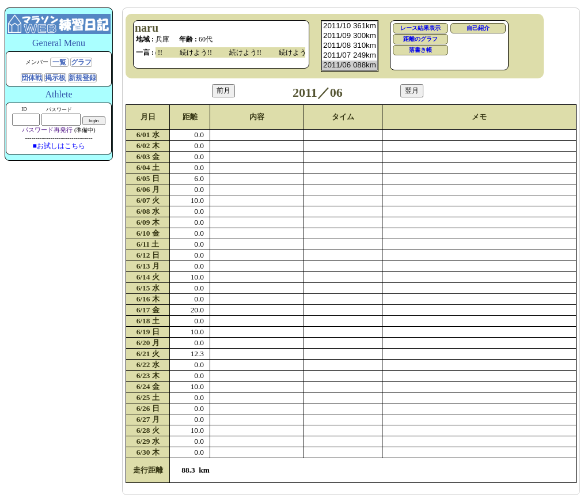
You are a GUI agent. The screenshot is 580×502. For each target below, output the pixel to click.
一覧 (59, 62)
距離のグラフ (420, 39)
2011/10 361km (349, 26)
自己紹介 (478, 28)
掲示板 (55, 78)
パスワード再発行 (47, 129)
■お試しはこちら (58, 146)
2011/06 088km (349, 65)
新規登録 (82, 78)
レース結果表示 (420, 28)
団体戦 (31, 78)
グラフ (81, 62)
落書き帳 (420, 50)
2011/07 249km (349, 56)
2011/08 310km (349, 46)
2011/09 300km (349, 36)
